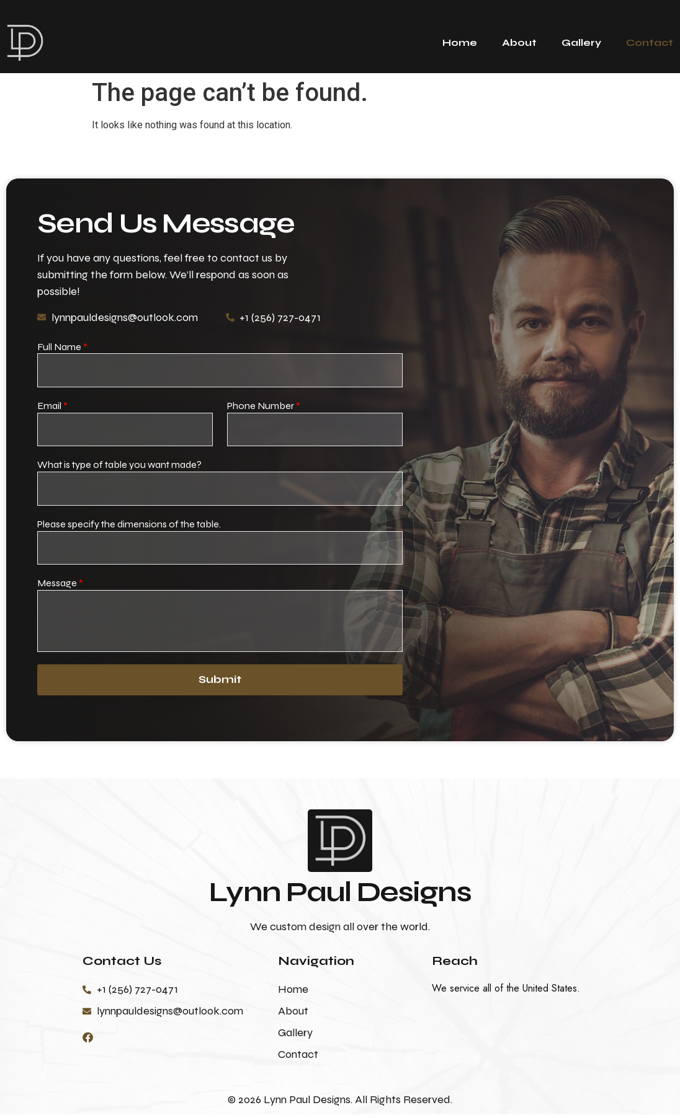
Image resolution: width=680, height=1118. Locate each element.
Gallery (581, 42)
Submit (219, 683)
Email (52, 406)
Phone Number (263, 406)
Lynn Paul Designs (340, 895)
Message (60, 586)
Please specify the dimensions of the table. (129, 526)
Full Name (62, 347)
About (519, 42)
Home (459, 42)
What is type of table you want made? (119, 466)
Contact (649, 42)
